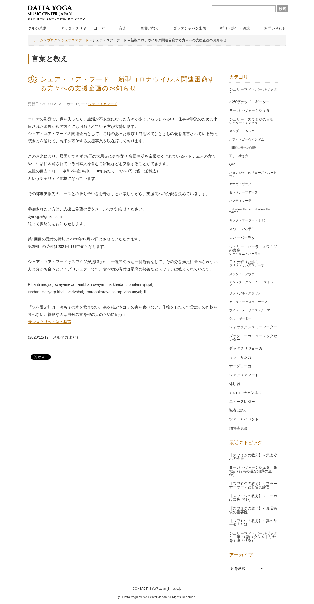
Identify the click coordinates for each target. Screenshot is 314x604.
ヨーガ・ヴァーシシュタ (249, 111)
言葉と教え (149, 28)
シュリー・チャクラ (243, 122)
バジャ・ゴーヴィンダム (246, 139)
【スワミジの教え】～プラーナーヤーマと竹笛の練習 (253, 485)
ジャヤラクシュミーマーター (253, 327)
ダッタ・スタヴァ (241, 274)
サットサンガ (240, 357)
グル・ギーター (240, 318)
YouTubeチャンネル (245, 393)
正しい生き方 (238, 156)
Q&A (232, 164)
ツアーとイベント (244, 419)
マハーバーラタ (242, 238)
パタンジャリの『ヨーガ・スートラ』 (253, 174)
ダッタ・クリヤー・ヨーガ (83, 28)
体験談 (234, 384)
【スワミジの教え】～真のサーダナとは (253, 522)
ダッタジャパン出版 (189, 28)
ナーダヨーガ (240, 366)
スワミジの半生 (242, 229)
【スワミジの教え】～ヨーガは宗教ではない (253, 498)
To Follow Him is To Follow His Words (249, 210)
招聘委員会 (238, 428)
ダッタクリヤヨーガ (245, 348)
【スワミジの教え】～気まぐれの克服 (253, 457)
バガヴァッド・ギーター (249, 102)
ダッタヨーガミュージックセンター (253, 338)
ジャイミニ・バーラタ (245, 253)
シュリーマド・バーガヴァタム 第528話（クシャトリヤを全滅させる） (253, 537)
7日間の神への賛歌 (242, 147)
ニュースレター (242, 402)
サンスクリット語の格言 (49, 322)
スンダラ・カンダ (241, 131)
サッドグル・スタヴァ (245, 293)
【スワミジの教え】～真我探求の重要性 (253, 510)
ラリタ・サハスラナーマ (246, 265)
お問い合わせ (275, 28)
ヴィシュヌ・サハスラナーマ (249, 310)
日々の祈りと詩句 (244, 262)
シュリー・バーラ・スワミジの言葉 (253, 249)
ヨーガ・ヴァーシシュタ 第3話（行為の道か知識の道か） (253, 471)
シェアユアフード (102, 104)
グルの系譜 (37, 28)
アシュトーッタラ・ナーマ (248, 301)
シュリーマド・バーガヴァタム (253, 91)
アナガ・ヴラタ (240, 184)
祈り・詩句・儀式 (235, 28)
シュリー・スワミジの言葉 (251, 120)
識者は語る (238, 410)
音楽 (122, 28)
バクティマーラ (240, 200)
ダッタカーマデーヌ (243, 192)
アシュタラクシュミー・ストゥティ (253, 284)
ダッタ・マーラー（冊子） (248, 220)
